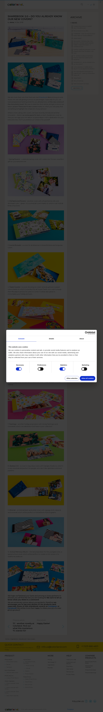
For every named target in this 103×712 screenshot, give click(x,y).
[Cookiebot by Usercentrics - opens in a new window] (86, 332)
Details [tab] (51, 339)
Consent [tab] (21, 339)
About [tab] (81, 339)
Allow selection (71, 378)
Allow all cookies (87, 378)
